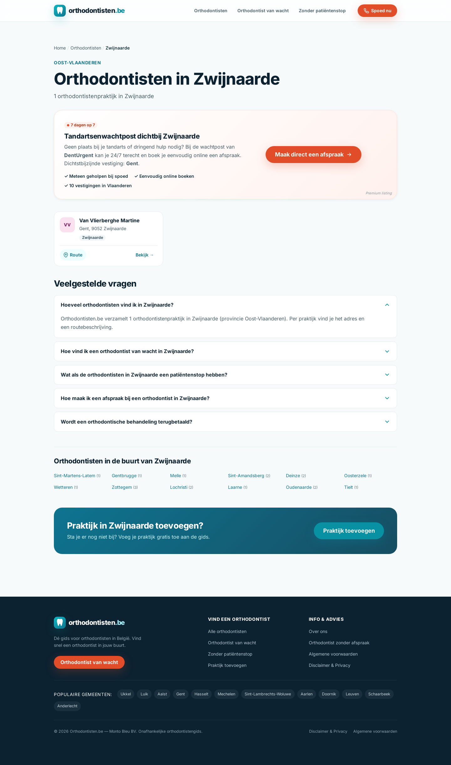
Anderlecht (67, 706)
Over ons (318, 631)
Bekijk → (145, 254)
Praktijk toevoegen (349, 530)
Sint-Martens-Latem (77, 475)
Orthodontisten (210, 10)
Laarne (237, 487)
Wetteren (66, 487)
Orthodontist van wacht (263, 10)
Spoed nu (377, 10)
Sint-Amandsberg (249, 475)
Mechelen (226, 694)
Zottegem (125, 487)
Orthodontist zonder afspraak (339, 642)
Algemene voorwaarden (333, 654)
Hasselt (201, 694)
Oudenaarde (302, 487)
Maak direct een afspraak (313, 154)
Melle (178, 475)
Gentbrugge (127, 475)
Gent (180, 694)
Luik (144, 694)
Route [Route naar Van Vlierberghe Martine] (73, 254)
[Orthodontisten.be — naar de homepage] (89, 11)
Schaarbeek (379, 694)
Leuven (352, 694)
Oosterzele (358, 475)
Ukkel (126, 694)
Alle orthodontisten (227, 631)
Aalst (162, 694)
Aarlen (307, 694)
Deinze (296, 475)
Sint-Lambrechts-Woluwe (268, 694)
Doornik (329, 694)
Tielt (351, 487)
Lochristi (181, 487)
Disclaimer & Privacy (329, 665)
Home (60, 47)
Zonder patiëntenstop (322, 10)
